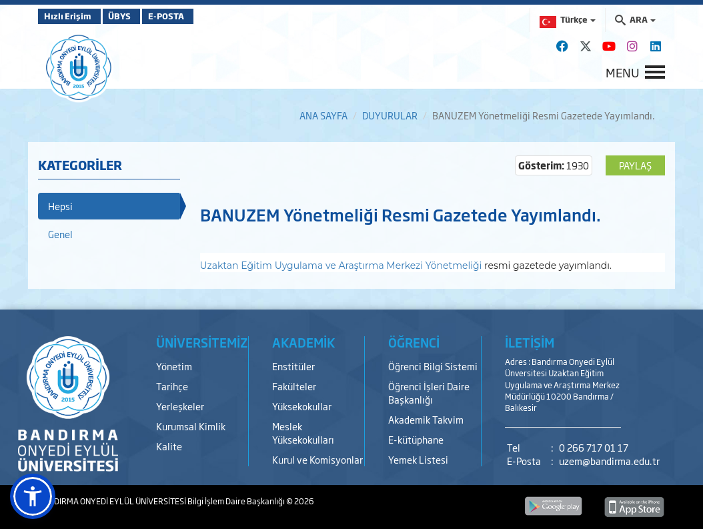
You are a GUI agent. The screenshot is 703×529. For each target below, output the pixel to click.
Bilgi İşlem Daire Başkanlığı (236, 501)
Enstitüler (293, 366)
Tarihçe (172, 386)
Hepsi (60, 206)
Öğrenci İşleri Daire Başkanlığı (429, 392)
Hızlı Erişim (71, 16)
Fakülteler (294, 386)
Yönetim (174, 366)
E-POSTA (198, 16)
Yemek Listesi (418, 459)
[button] (32, 496)
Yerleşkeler (180, 406)
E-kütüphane (416, 439)
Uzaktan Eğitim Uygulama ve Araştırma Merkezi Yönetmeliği (341, 265)
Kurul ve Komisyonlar (317, 459)
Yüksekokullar (301, 406)
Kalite (169, 446)
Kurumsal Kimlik (190, 426)
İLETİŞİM (529, 342)
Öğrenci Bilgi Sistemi (433, 366)
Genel (60, 234)
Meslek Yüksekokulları (303, 432)
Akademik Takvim (426, 419)
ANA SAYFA (323, 115)
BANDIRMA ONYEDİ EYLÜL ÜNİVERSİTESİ (112, 501)
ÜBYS (136, 16)
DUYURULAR (390, 115)
